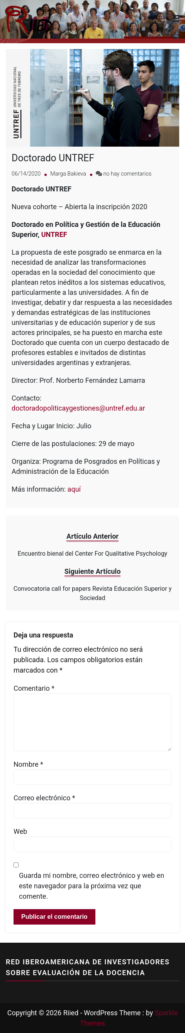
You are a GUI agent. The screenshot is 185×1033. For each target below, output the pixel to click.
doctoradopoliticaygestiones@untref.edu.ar (78, 408)
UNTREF (54, 234)
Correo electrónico (44, 798)
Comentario (34, 688)
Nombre (28, 764)
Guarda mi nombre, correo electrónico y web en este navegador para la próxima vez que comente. (91, 885)
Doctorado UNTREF (53, 158)
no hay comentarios (128, 174)
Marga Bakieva (68, 174)
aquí (74, 489)
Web (20, 831)
